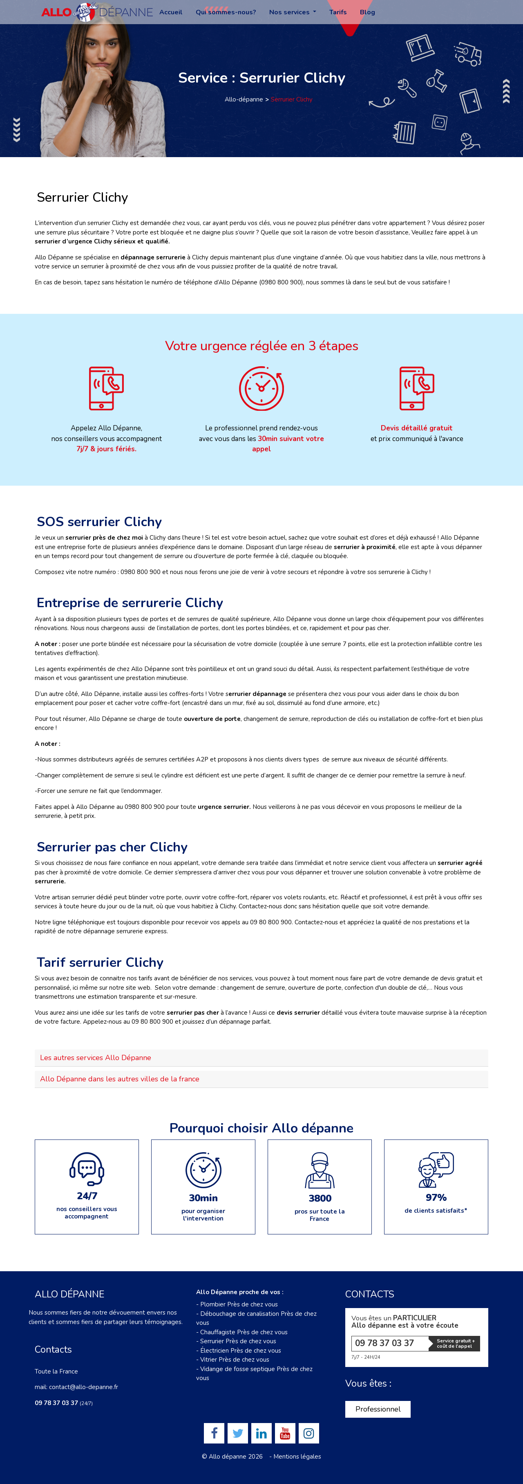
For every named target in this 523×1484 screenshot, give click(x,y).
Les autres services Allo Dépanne (95, 1058)
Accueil (171, 12)
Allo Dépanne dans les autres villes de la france (119, 1079)
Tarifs (338, 12)
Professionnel (378, 1409)
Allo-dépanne (244, 99)
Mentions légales (297, 1456)
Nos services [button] (290, 12)
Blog (367, 12)
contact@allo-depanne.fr (83, 1387)
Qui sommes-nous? (226, 12)
